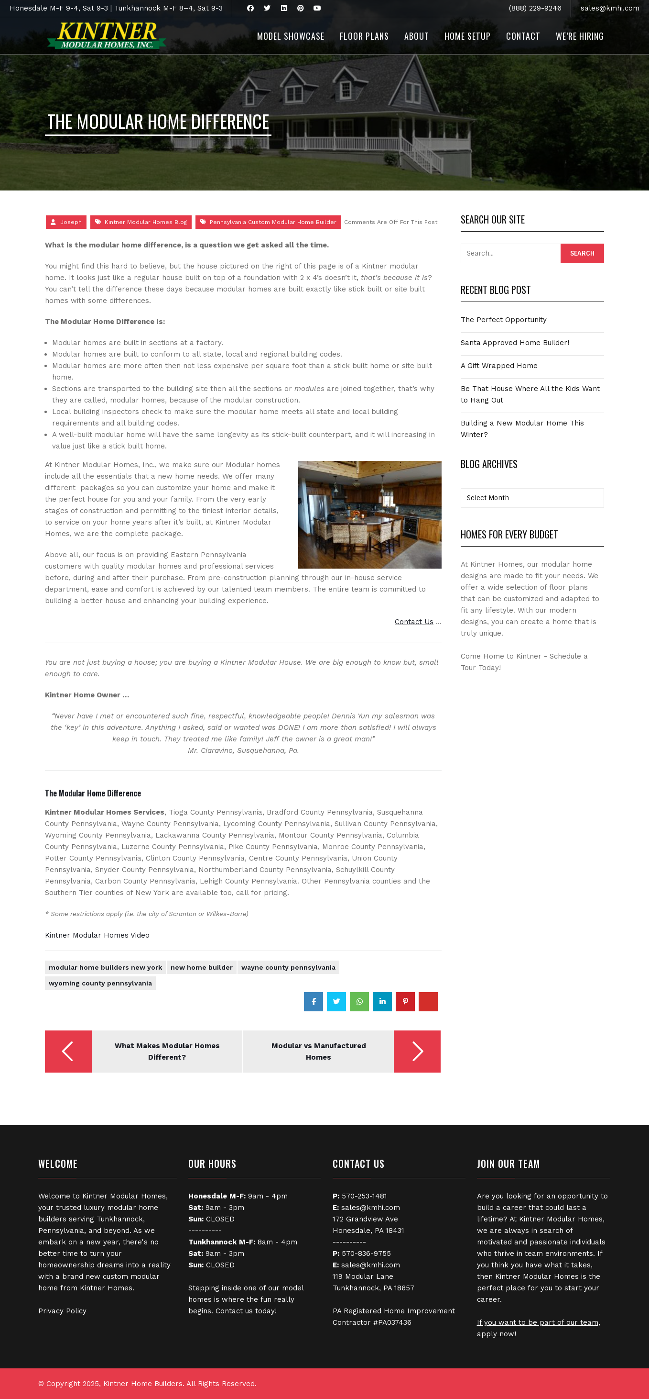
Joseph (71, 222)
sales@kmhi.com (610, 8)
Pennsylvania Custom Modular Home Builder (273, 222)
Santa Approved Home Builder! (515, 342)
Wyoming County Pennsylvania (100, 983)
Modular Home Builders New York (105, 967)
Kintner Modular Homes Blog (146, 222)
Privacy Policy (62, 1311)
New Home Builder (202, 967)
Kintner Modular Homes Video (97, 935)
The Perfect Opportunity (504, 319)
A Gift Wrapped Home (499, 365)
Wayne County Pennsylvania (288, 967)
